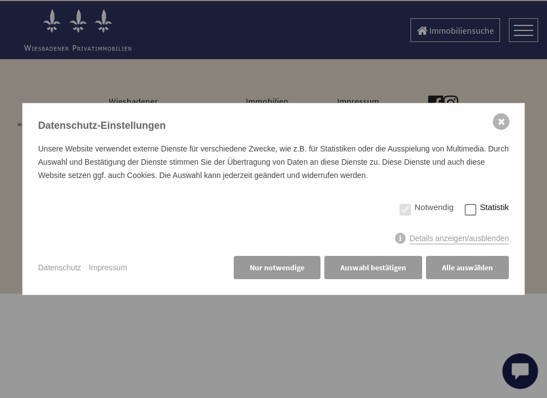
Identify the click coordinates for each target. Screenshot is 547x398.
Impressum (108, 267)
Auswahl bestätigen (373, 268)
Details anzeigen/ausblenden (459, 238)
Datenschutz (59, 267)
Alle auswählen (467, 268)
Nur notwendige (277, 268)
